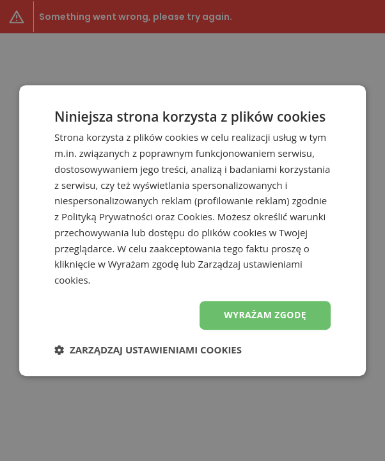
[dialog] (192, 230)
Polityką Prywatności (107, 216)
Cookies (194, 216)
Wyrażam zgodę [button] (265, 315)
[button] (148, 350)
